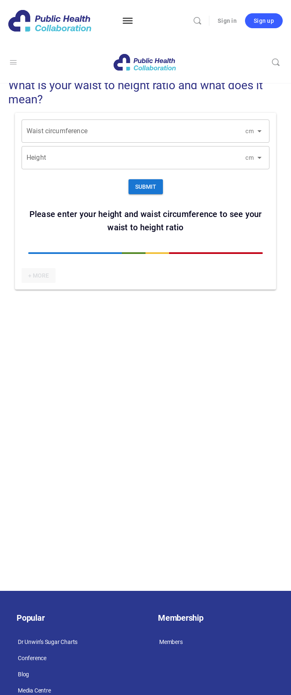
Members (171, 642)
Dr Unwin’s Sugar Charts (48, 642)
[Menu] (128, 21)
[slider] (145, 253)
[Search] (197, 21)
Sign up (264, 20)
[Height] (133, 154)
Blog (23, 674)
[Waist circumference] (133, 128)
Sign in (227, 20)
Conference (32, 658)
